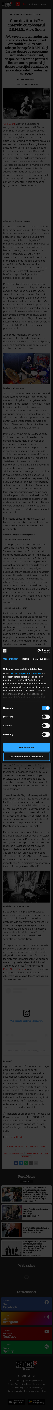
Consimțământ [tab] (10, 659)
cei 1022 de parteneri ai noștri (26, 673)
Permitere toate (26, 747)
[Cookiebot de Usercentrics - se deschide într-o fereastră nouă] (38, 651)
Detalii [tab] (25, 659)
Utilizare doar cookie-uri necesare (26, 756)
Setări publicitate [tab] (41, 659)
